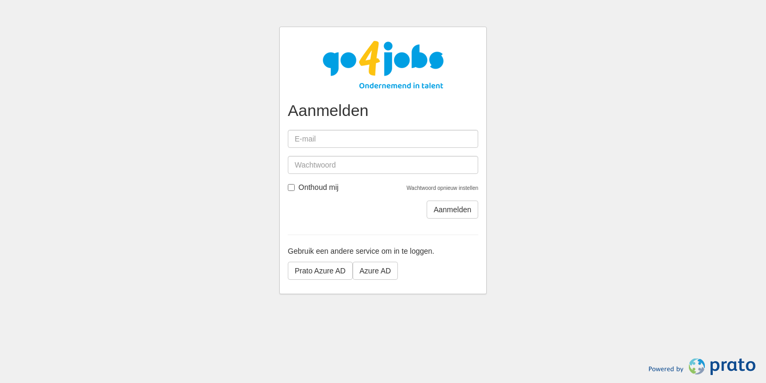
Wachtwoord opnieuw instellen (442, 188)
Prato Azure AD (320, 271)
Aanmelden (452, 209)
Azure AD (375, 271)
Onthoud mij (313, 187)
